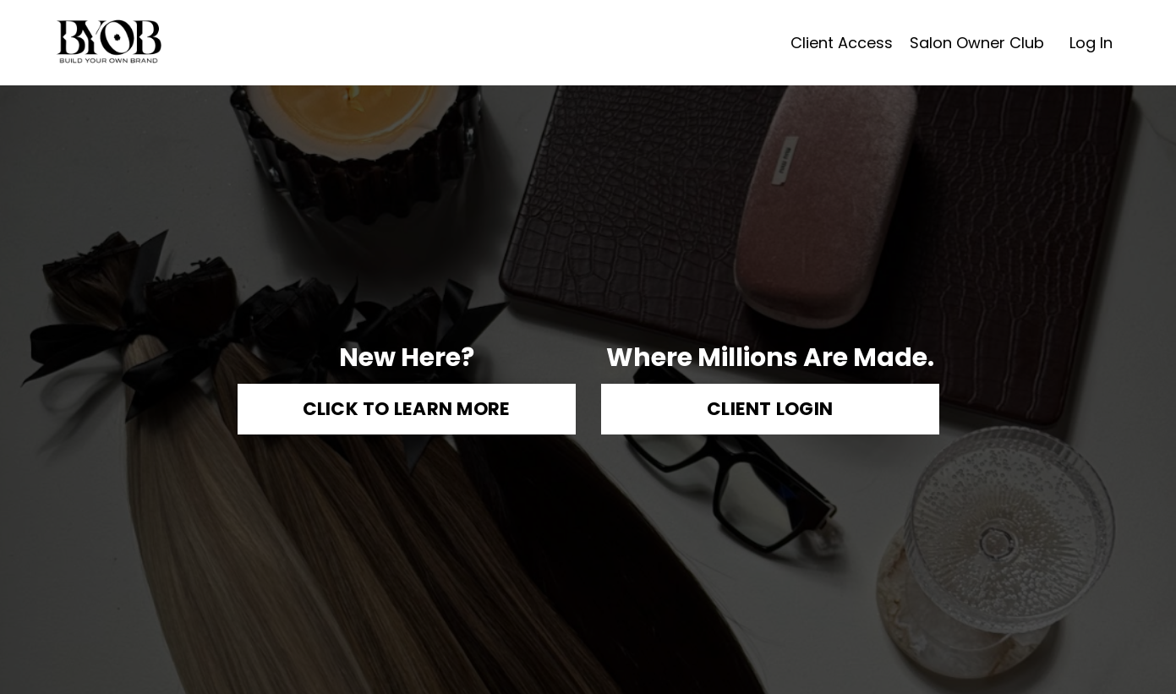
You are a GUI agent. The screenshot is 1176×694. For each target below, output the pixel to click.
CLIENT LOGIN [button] (770, 409)
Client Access (841, 42)
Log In (1091, 42)
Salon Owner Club (977, 42)
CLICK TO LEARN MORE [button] (407, 409)
